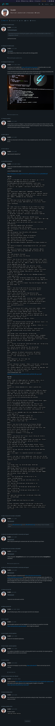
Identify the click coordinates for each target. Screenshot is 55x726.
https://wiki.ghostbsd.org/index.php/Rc (16, 626)
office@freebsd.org (17, 524)
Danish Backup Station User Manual (10, 676)
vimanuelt (11, 521)
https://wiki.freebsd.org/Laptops (29, 67)
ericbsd (11, 51)
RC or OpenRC (6, 619)
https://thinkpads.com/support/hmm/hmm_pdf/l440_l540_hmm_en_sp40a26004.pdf (27, 173)
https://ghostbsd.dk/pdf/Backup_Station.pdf (18, 685)
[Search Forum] (39, 4)
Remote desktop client (7, 692)
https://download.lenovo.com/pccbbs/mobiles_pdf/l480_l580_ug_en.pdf (24, 374)
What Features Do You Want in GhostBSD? (12, 515)
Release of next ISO (7, 589)
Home (18, 1)
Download (37, 1)
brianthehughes (13, 30)
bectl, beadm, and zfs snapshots (10, 633)
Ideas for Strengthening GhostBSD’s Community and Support (16, 534)
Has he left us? (6, 134)
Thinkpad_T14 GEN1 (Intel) (8, 24)
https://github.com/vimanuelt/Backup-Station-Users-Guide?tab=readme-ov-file (34, 681)
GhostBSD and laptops (7, 161)
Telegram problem (6, 118)
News (31, 1)
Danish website (6, 660)
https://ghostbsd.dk (32, 665)
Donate (44, 1)
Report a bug (24, 1)
